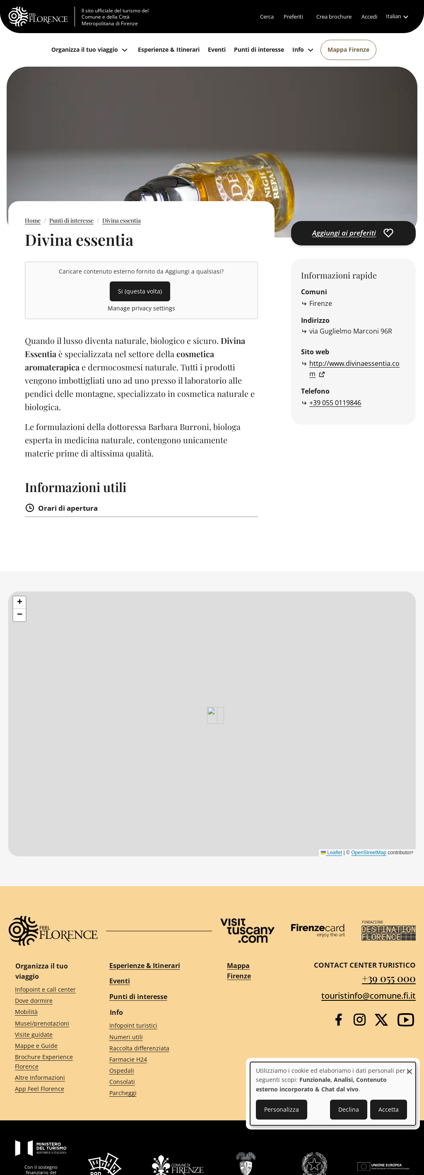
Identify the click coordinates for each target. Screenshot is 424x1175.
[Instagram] (359, 1019)
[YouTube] (406, 1020)
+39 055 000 (389, 978)
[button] (19, 602)
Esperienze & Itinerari (144, 965)
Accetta (388, 1109)
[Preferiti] (293, 16)
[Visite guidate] (47, 1034)
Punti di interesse (71, 220)
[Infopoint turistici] (153, 1025)
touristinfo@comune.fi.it (368, 995)
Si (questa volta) (140, 291)
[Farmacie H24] (153, 1059)
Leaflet (331, 852)
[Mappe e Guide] (47, 1046)
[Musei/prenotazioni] (47, 1023)
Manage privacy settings (141, 308)
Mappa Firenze (239, 971)
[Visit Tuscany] (247, 930)
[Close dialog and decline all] (409, 1067)
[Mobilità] (47, 1012)
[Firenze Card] (318, 930)
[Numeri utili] (153, 1037)
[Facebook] (338, 1019)
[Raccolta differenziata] (153, 1048)
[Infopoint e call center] (47, 989)
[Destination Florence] (388, 930)
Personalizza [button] (281, 1109)
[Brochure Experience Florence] (47, 1062)
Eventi (119, 980)
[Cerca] (267, 16)
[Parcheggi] (153, 1093)
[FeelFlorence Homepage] (41, 16)
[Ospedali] (153, 1070)
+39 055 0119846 (335, 402)
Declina (348, 1109)
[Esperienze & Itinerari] (169, 49)
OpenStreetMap (368, 852)
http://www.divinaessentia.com (354, 369)
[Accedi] (369, 16)
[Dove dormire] (47, 1001)
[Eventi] (217, 49)
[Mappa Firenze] (348, 50)
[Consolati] (153, 1082)
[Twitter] (381, 1020)
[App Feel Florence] (47, 1089)
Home (33, 220)
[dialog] (333, 1093)
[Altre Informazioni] (47, 1077)
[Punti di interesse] (259, 49)
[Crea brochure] (334, 16)
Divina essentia (121, 220)
